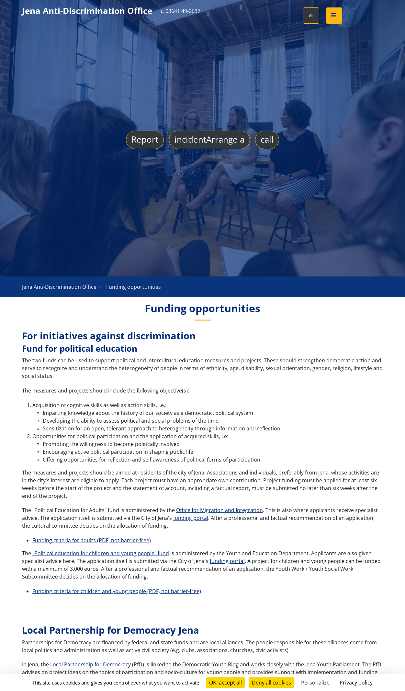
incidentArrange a (209, 140)
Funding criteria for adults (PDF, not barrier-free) (91, 540)
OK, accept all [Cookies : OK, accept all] (225, 682)
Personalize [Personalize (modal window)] (315, 682)
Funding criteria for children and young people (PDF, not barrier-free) (116, 591)
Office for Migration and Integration (219, 510)
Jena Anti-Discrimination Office (87, 11)
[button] (334, 15)
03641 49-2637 (180, 11)
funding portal (190, 517)
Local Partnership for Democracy (90, 664)
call (267, 140)
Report (144, 140)
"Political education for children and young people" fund (100, 553)
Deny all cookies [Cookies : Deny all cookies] (271, 682)
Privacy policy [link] (356, 682)
